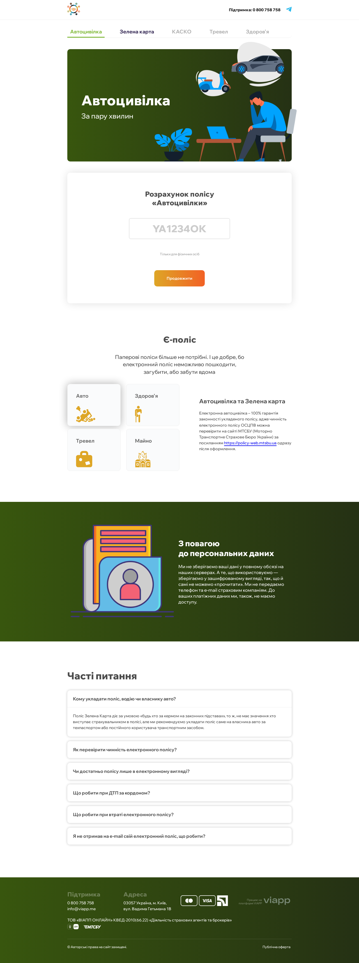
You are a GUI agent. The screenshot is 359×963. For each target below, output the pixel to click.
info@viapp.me (81, 908)
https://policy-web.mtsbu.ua (250, 442)
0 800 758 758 (80, 902)
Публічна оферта (277, 947)
